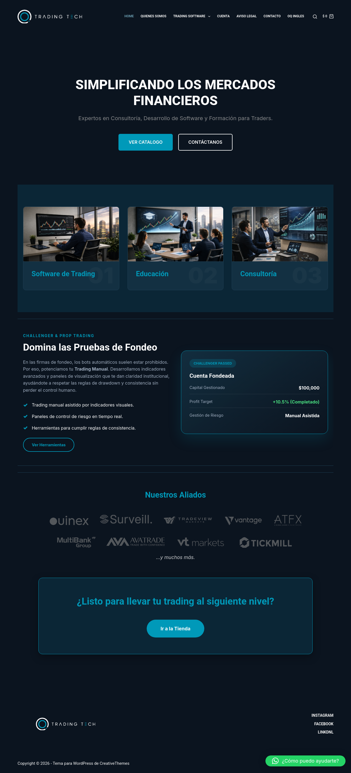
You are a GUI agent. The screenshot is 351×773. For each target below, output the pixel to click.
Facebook (323, 724)
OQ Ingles (295, 16)
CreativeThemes (115, 763)
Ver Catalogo (145, 142)
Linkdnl (325, 732)
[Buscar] (315, 17)
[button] (305, 760)
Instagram (322, 715)
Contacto (272, 16)
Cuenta (223, 16)
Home (129, 16)
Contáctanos (205, 142)
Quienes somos (153, 16)
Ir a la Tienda (175, 628)
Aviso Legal (246, 16)
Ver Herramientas (49, 444)
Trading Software (193, 16)
